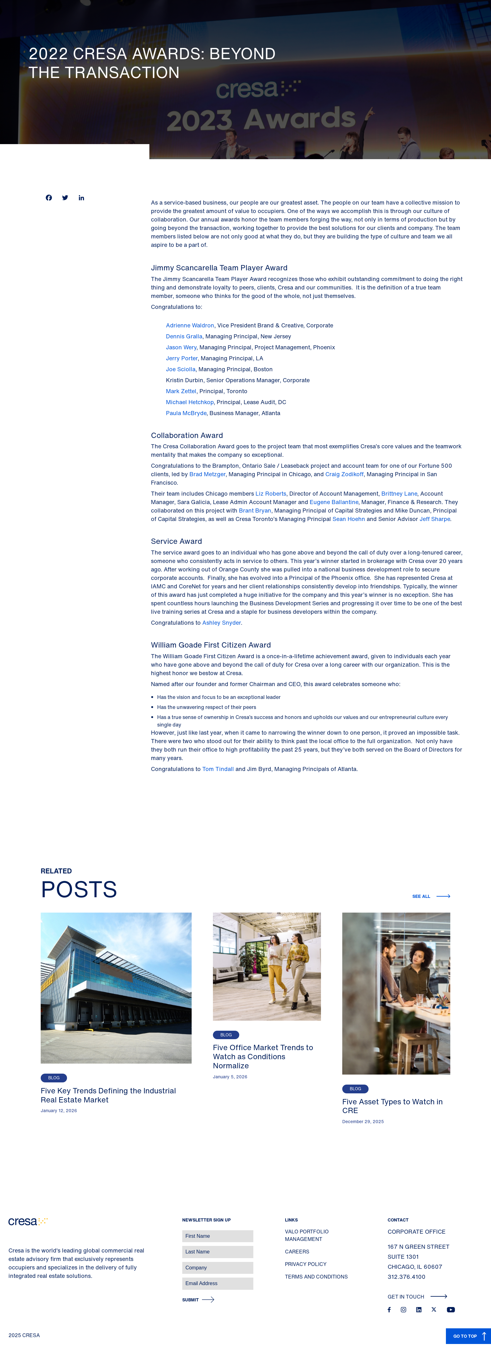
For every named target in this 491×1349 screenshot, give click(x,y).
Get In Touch (417, 1296)
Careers (297, 1251)
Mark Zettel (181, 391)
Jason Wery (181, 347)
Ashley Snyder (221, 622)
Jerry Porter (182, 358)
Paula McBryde (186, 413)
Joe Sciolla (180, 369)
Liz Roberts (271, 493)
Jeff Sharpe (435, 519)
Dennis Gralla (184, 336)
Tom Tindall (218, 769)
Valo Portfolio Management (307, 1235)
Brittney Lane (398, 493)
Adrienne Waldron (190, 325)
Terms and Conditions (316, 1276)
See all (422, 896)
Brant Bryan (255, 510)
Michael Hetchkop (190, 402)
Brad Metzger (207, 474)
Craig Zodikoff (344, 474)
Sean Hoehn (348, 519)
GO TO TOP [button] (465, 1336)
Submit (190, 1300)
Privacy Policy (306, 1264)
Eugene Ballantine (333, 502)
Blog (53, 1078)
